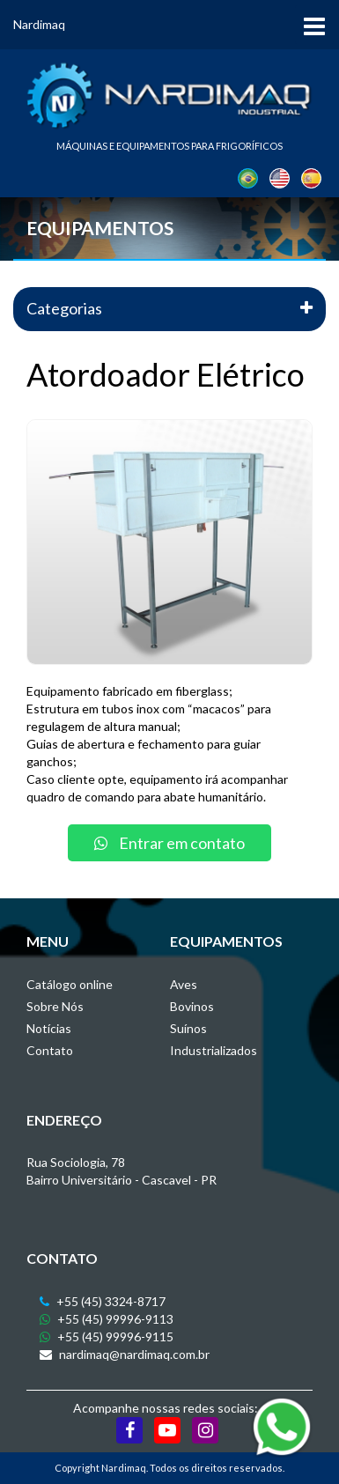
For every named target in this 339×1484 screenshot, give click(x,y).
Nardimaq (39, 24)
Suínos (188, 1028)
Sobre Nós (55, 1006)
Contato (49, 1050)
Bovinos (192, 1006)
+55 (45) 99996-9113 (106, 1318)
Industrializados (213, 1050)
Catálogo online (69, 984)
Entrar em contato (169, 843)
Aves (183, 984)
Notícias (48, 1028)
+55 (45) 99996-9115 (106, 1336)
